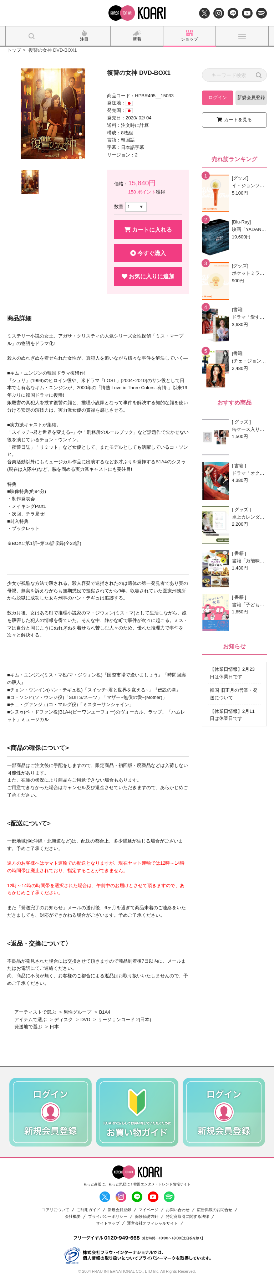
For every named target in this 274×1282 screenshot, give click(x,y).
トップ (14, 50)
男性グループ (77, 1012)
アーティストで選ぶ (35, 1012)
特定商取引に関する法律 (187, 1217)
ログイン (217, 97)
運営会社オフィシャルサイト (152, 1223)
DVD (85, 1019)
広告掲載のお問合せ (214, 1210)
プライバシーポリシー (107, 1217)
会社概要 (73, 1217)
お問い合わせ (177, 1210)
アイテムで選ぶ (30, 1019)
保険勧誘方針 (146, 1217)
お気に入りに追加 (148, 276)
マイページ (148, 1210)
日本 (54, 1026)
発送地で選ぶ (28, 1026)
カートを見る (238, 119)
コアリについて (55, 1210)
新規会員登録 (251, 97)
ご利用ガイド (88, 1210)
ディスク (63, 1019)
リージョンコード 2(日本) (124, 1019)
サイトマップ (108, 1223)
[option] (52, 113)
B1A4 (104, 1012)
